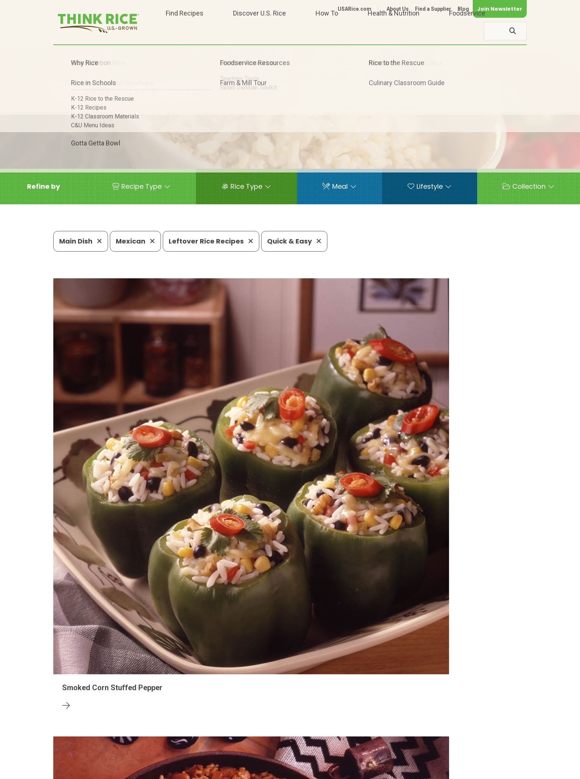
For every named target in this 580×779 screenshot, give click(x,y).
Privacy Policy (429, 770)
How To (327, 31)
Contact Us (387, 770)
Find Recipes (184, 31)
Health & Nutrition (393, 31)
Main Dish (80, 241)
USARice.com (354, 9)
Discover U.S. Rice (259, 31)
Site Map (468, 770)
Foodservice (467, 31)
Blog (463, 9)
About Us (398, 9)
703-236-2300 (171, 747)
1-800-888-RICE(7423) (239, 747)
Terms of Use (505, 770)
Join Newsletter (499, 9)
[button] (43, 186)
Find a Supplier (433, 9)
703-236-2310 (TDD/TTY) (324, 747)
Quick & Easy (294, 241)
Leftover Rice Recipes (211, 241)
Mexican (135, 241)
